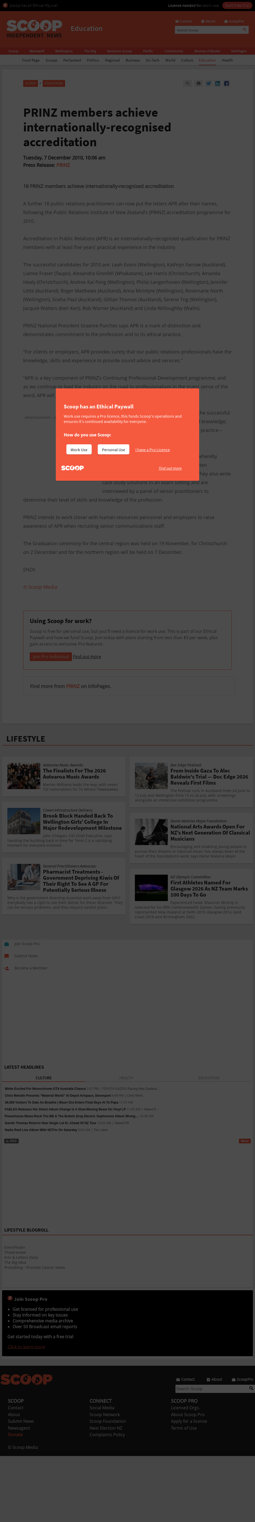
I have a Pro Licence (152, 449)
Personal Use (113, 449)
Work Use (79, 449)
